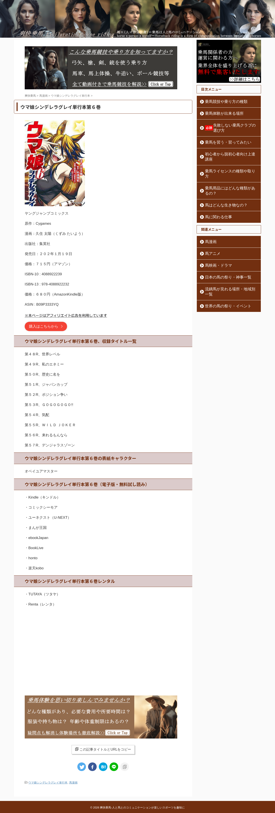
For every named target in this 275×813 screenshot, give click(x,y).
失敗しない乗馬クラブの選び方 (229, 125)
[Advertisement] (103, 646)
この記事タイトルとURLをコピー (103, 749)
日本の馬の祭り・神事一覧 (222, 256)
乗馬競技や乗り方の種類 (220, 101)
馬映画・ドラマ (214, 244)
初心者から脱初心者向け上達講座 (226, 149)
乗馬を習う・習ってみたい (222, 137)
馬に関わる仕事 (214, 196)
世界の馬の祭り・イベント (222, 280)
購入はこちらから (43, 326)
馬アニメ (210, 233)
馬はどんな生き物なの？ (220, 184)
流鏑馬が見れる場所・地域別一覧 (226, 268)
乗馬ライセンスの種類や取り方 (225, 161)
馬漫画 (73, 782)
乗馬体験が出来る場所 (219, 113)
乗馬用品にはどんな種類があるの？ (228, 172)
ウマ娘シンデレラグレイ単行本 (47, 782)
